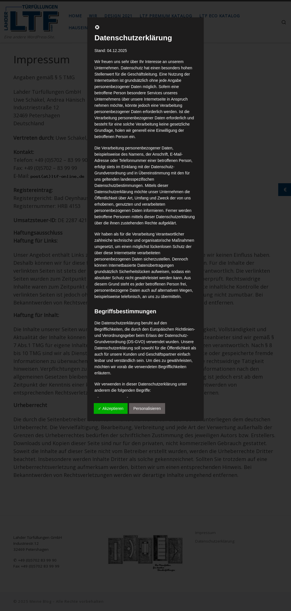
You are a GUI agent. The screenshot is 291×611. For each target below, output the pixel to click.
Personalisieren (147, 408)
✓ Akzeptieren (110, 408)
